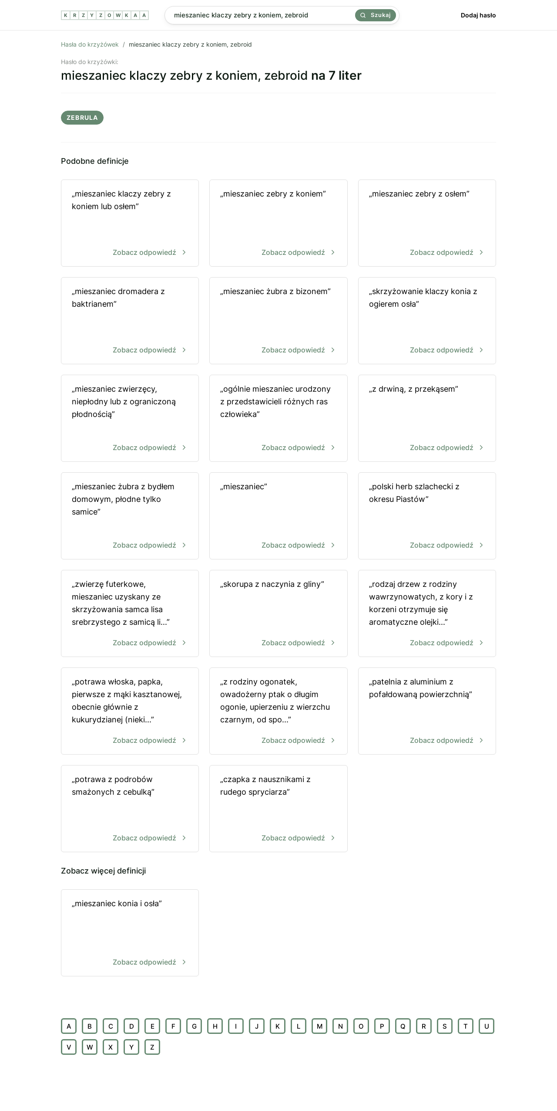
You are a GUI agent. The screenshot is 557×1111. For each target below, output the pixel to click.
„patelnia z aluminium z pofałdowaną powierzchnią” (427, 711)
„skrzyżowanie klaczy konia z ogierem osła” (427, 321)
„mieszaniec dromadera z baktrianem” (130, 321)
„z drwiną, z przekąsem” (427, 419)
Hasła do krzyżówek (90, 44)
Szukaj (375, 14)
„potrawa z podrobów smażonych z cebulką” (130, 809)
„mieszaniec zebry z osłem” (427, 223)
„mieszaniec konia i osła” (130, 933)
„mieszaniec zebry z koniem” (278, 223)
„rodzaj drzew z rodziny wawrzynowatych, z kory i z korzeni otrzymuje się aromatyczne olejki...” (427, 614)
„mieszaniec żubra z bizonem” (278, 321)
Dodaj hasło (478, 15)
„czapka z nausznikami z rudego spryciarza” (278, 809)
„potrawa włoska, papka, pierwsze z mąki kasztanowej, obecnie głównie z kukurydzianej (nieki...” (130, 711)
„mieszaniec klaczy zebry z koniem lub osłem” (130, 223)
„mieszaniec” (278, 516)
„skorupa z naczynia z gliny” (278, 614)
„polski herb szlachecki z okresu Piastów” (427, 516)
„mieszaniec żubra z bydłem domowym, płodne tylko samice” (130, 516)
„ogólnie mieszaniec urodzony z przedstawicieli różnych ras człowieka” (278, 419)
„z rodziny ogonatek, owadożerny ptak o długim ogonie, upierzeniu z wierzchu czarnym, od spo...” (278, 711)
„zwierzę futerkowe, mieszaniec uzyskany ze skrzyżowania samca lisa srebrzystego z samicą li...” (130, 614)
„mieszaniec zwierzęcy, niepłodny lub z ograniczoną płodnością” (130, 419)
